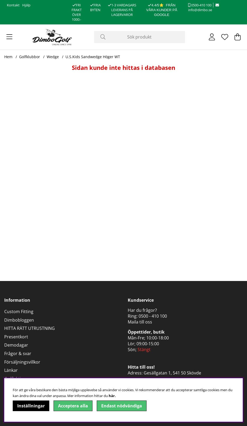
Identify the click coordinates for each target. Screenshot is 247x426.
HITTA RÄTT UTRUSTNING (29, 328)
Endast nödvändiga (121, 406)
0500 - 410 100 (153, 316)
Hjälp (26, 5)
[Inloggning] (212, 36)
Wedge (53, 56)
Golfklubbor (29, 56)
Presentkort (16, 337)
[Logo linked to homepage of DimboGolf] (52, 37)
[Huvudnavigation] (9, 36)
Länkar (11, 370)
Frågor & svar (17, 353)
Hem (8, 56)
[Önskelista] (224, 36)
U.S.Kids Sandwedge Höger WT (92, 56)
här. (112, 395)
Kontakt (13, 5)
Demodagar (16, 345)
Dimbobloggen (19, 320)
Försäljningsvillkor (22, 362)
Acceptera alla (73, 406)
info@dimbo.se (203, 7)
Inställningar (31, 406)
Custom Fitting (18, 311)
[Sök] (139, 37)
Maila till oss (140, 322)
